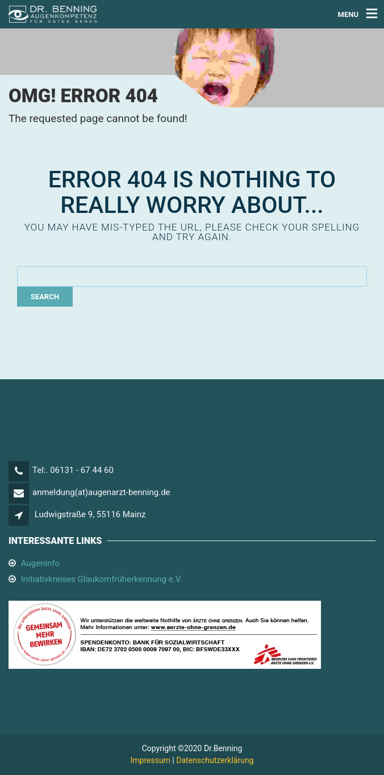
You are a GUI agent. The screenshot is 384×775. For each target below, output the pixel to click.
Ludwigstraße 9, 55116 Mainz (90, 514)
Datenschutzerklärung (214, 760)
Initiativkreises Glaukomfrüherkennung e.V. (101, 579)
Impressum (150, 760)
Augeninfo (40, 563)
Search (45, 296)
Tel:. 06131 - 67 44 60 (73, 470)
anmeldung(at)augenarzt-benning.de (101, 492)
